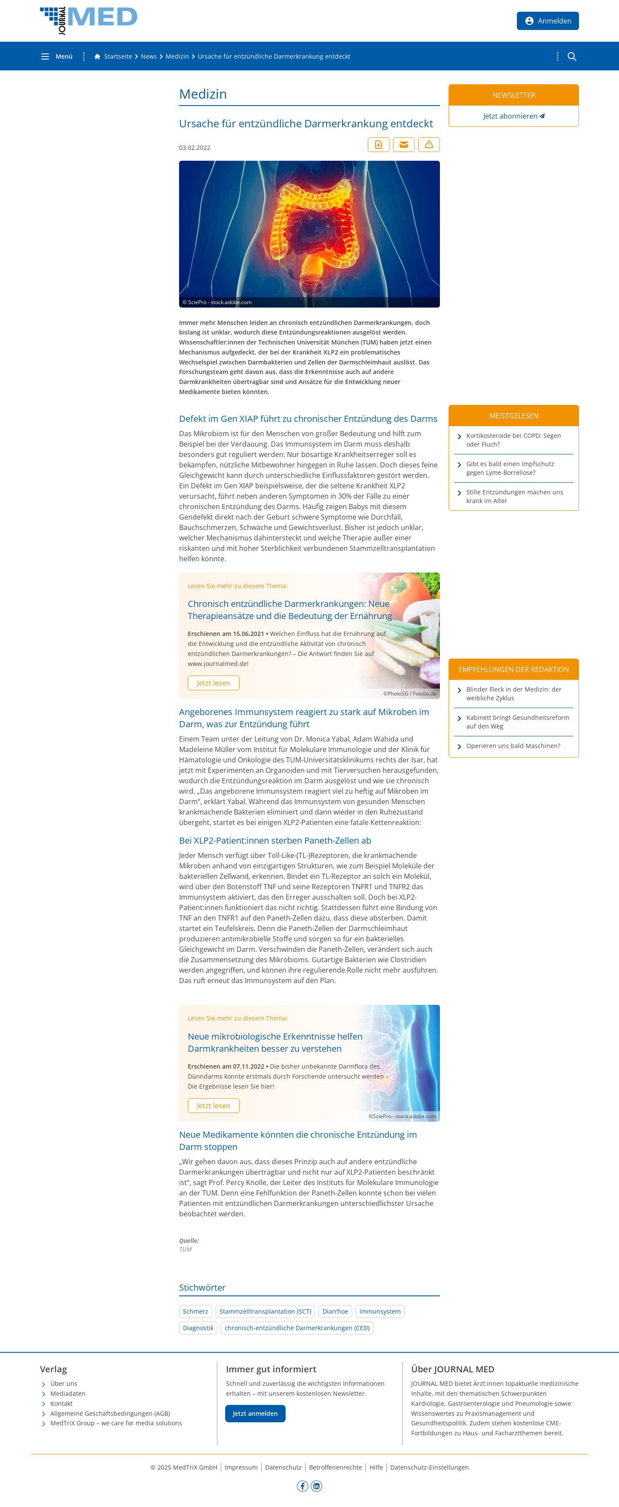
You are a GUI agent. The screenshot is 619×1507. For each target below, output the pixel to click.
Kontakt (61, 1403)
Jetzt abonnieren (510, 116)
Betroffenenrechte (335, 1467)
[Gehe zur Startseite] (113, 56)
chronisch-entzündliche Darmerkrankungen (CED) (297, 1328)
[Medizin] (177, 56)
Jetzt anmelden (255, 1413)
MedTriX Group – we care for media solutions (116, 1423)
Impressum (241, 1467)
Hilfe (376, 1467)
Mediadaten (68, 1393)
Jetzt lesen (213, 683)
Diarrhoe (335, 1311)
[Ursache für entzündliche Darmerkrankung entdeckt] (274, 56)
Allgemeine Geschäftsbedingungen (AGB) (110, 1413)
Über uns (63, 1383)
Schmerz (195, 1311)
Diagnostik (198, 1328)
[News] (149, 56)
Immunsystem (380, 1311)
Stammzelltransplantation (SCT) (265, 1311)
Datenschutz (283, 1467)
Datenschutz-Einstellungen (429, 1467)
